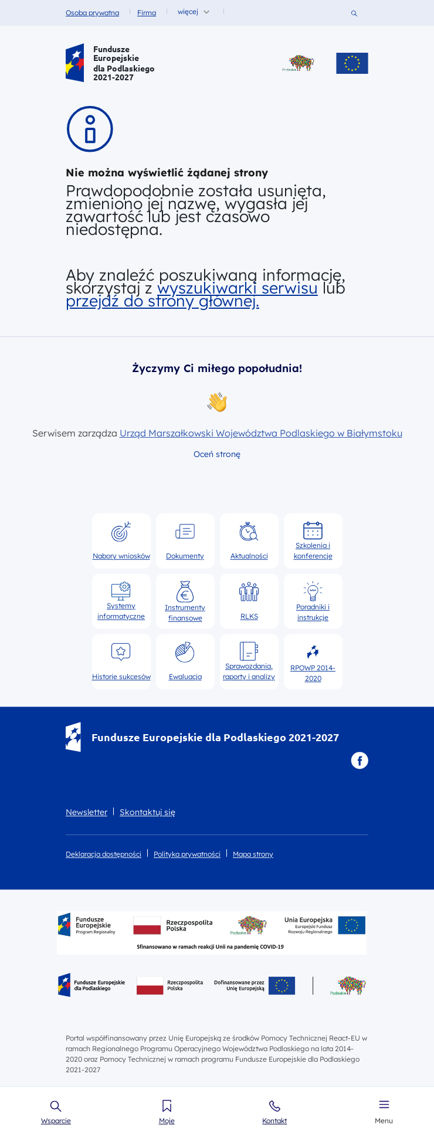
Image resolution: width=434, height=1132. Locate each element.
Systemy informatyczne (121, 600)
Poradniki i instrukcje (313, 601)
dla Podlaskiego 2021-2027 (124, 72)
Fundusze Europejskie (116, 53)
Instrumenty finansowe (185, 601)
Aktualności (249, 540)
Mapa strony (253, 854)
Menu (384, 1120)
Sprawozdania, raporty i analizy (249, 661)
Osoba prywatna (92, 12)
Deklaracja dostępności (103, 854)
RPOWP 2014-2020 (312, 661)
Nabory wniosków (121, 540)
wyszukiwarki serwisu (237, 287)
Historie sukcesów (121, 661)
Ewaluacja (185, 661)
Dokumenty (185, 540)
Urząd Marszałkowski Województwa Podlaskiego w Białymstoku (261, 433)
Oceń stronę (217, 454)
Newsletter (86, 812)
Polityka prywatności (187, 854)
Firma (146, 12)
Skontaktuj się (147, 812)
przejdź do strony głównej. (162, 300)
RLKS (249, 600)
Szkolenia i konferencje (313, 540)
